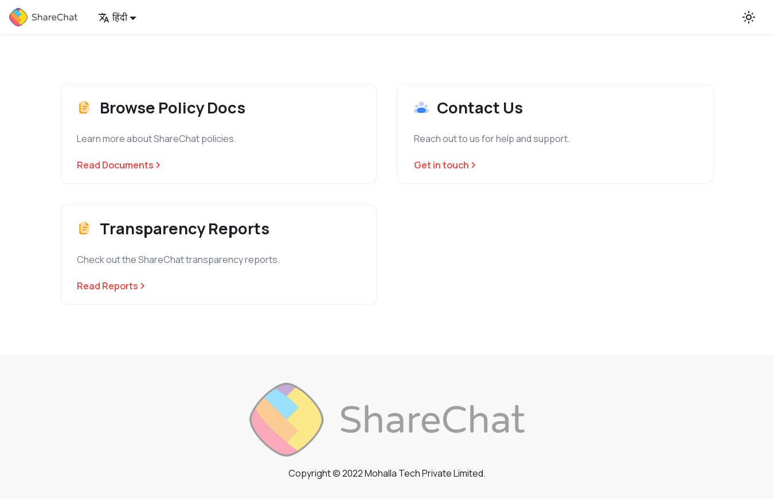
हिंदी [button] (112, 17)
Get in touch (445, 165)
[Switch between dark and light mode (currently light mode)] (749, 17)
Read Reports (111, 286)
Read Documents (119, 165)
